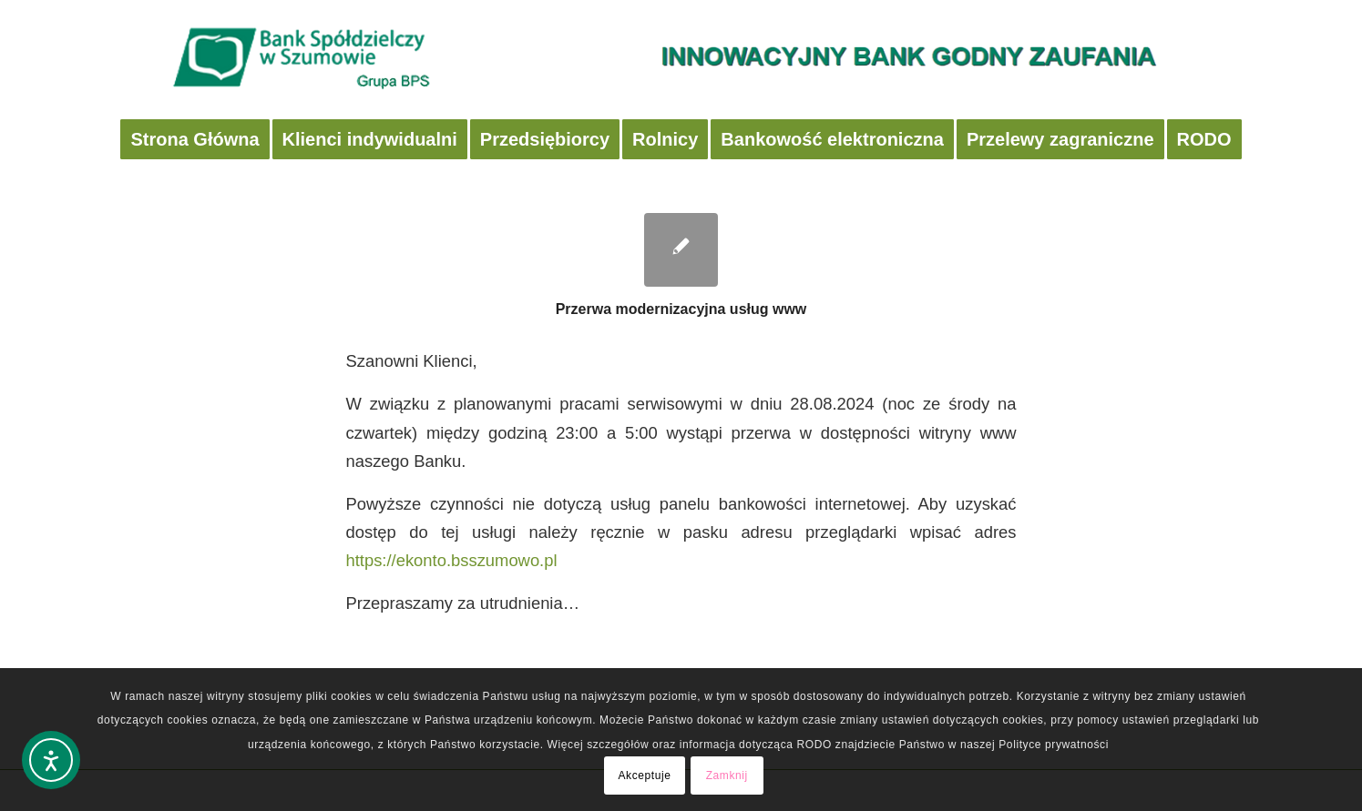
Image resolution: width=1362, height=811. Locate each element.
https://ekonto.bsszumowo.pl (452, 560)
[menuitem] (194, 139)
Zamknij (727, 775)
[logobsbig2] (681, 59)
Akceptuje (644, 775)
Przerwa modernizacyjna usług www (681, 309)
